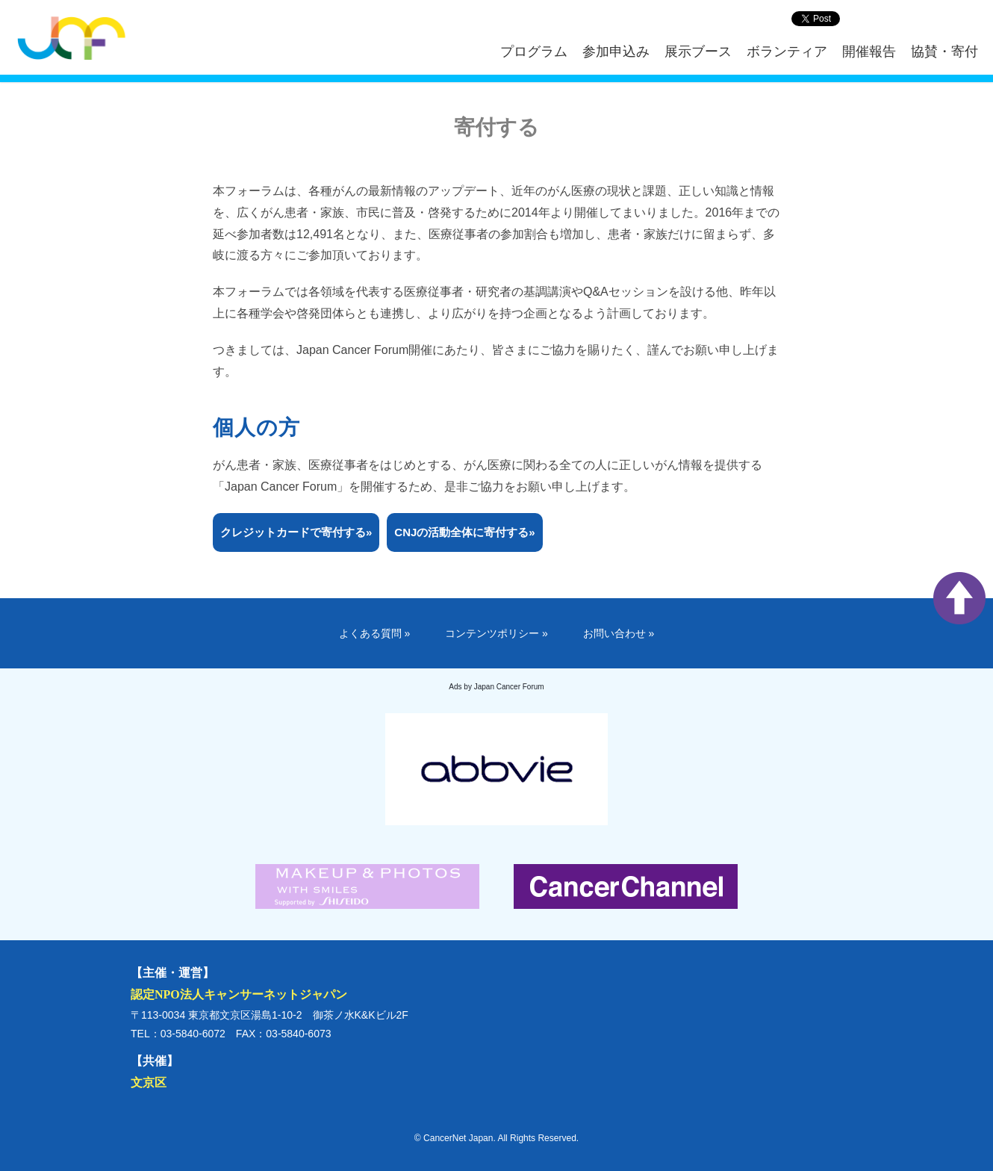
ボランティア (787, 51)
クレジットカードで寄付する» (296, 532)
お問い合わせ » (619, 633)
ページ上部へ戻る (959, 598)
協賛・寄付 (944, 51)
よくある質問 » (375, 633)
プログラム (533, 51)
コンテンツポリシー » (496, 633)
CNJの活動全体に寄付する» (464, 532)
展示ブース (698, 51)
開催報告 (869, 51)
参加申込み (616, 51)
